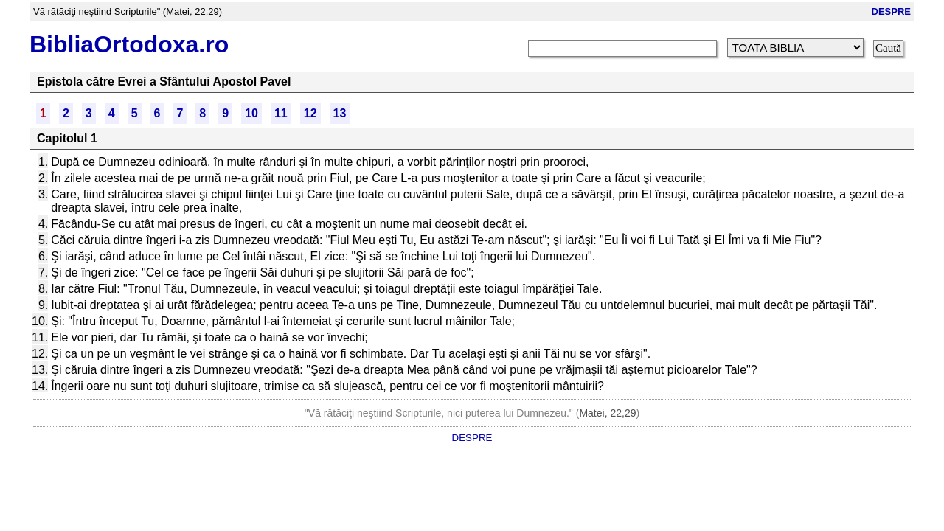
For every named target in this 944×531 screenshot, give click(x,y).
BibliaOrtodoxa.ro (129, 44)
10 (251, 113)
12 (310, 113)
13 (340, 113)
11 (281, 113)
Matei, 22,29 (607, 413)
